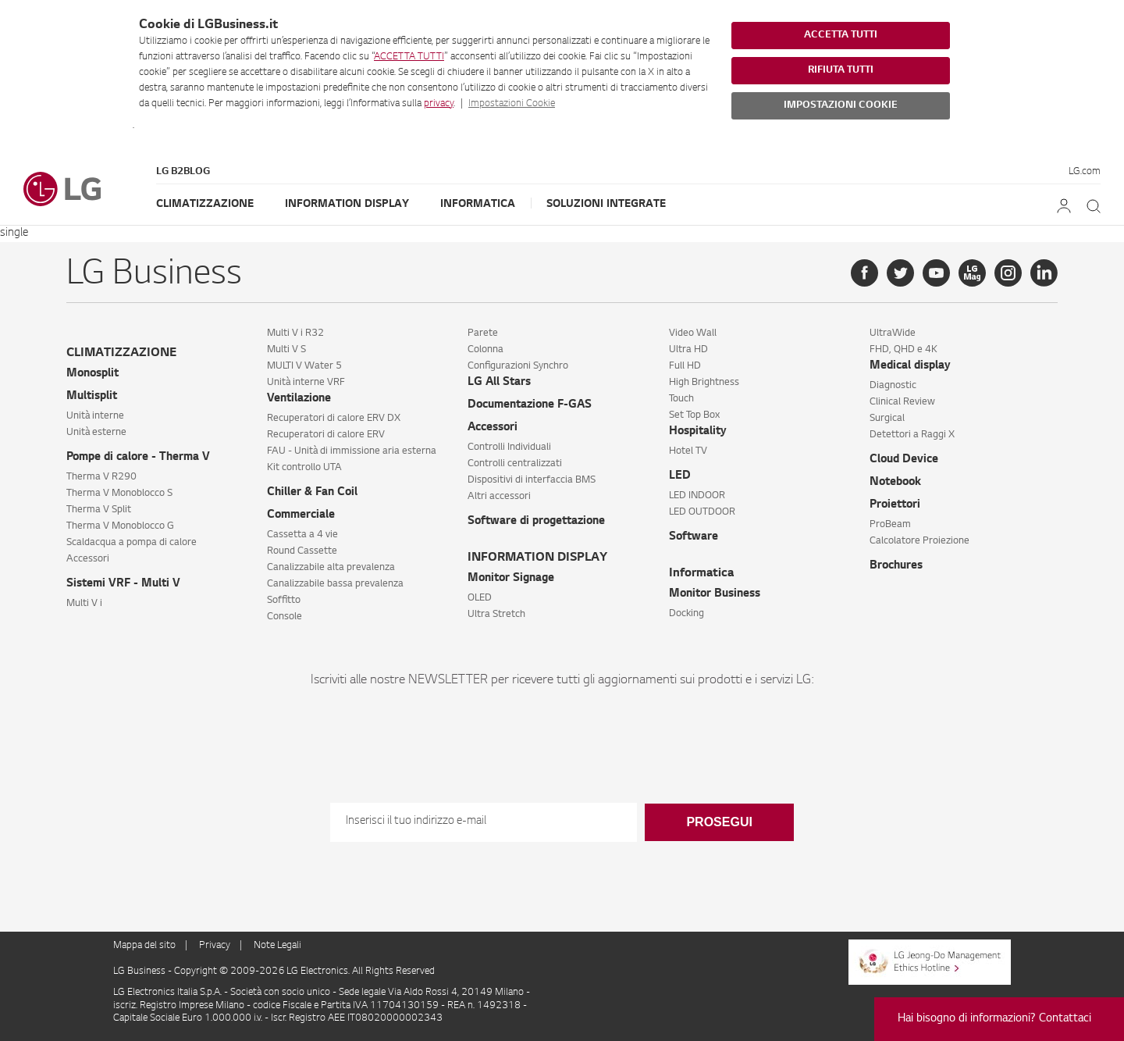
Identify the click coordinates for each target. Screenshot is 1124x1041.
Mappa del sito (144, 945)
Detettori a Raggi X (912, 435)
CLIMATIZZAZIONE (121, 353)
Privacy (214, 945)
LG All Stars (499, 382)
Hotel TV (688, 451)
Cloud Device (904, 460)
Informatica (477, 204)
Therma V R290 (101, 477)
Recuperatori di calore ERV (326, 435)
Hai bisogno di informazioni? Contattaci (994, 1019)
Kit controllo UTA (304, 467)
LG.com (1085, 171)
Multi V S (286, 349)
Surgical (887, 418)
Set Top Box (694, 415)
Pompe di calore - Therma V (138, 457)
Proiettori (895, 505)
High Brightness (704, 382)
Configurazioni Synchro (518, 366)
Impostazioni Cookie (511, 103)
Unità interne (95, 416)
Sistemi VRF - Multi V (123, 584)
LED (680, 476)
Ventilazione (299, 399)
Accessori (87, 559)
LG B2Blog (183, 171)
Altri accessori (499, 496)
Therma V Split (98, 509)
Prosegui (719, 822)
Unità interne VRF (306, 382)
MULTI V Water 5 (304, 366)
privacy (439, 103)
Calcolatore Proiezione (919, 541)
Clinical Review (902, 402)
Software (693, 537)
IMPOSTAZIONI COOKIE (841, 105)
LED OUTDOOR (702, 512)
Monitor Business (714, 594)
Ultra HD (688, 349)
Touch (681, 399)
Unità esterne (96, 432)
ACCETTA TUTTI (409, 57)
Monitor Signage (511, 578)
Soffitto (284, 600)
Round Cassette (302, 551)
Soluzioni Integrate (606, 204)
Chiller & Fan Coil (312, 493)
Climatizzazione (205, 204)
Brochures (896, 566)
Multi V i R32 (295, 333)
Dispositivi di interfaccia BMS (532, 480)
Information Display (347, 204)
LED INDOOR (697, 495)
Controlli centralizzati (515, 463)
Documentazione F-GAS (530, 405)
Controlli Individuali (509, 447)
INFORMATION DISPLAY (537, 558)
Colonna (485, 349)
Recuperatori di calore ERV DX (333, 418)
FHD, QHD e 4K (903, 349)
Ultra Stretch (496, 614)
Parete (483, 333)
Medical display (910, 366)
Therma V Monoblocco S (119, 493)
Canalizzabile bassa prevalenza (335, 584)
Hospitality (698, 432)
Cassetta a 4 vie (302, 534)
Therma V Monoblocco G (120, 526)
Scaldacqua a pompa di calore (131, 542)
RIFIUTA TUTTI (840, 70)
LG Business (140, 971)
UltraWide (893, 333)
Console (284, 616)
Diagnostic (893, 385)
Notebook (895, 482)
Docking (686, 613)
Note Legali (277, 945)
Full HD (685, 366)
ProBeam (890, 524)
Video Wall (693, 333)
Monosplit (92, 374)
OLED (480, 598)
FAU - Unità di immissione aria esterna (351, 451)
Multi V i (84, 603)
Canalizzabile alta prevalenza (331, 567)
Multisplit (91, 396)
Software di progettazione (536, 521)
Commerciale (301, 515)
